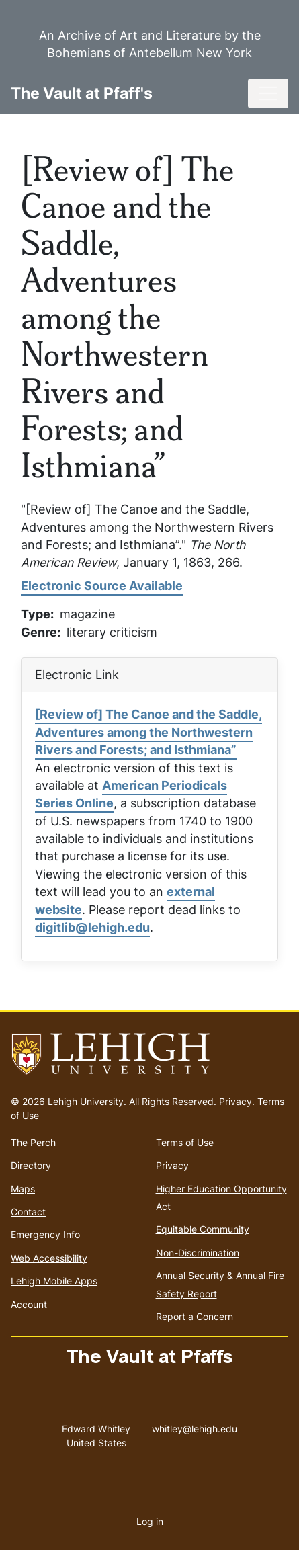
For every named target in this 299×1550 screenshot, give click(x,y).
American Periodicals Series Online (131, 794)
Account (29, 1304)
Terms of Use (185, 1142)
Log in (149, 1521)
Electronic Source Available (102, 585)
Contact (28, 1211)
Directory (31, 1165)
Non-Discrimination (197, 1252)
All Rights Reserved (171, 1101)
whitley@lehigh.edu (194, 1425)
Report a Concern (194, 1316)
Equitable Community (202, 1229)
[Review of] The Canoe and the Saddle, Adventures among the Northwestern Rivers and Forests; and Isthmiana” (148, 732)
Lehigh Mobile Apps (54, 1280)
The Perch (33, 1142)
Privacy (235, 1101)
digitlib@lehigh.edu (92, 927)
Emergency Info (45, 1234)
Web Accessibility (49, 1258)
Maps (23, 1188)
